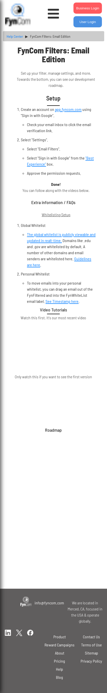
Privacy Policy (91, 661)
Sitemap (91, 652)
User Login (88, 22)
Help (59, 669)
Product (59, 636)
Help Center (15, 36)
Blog (59, 677)
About (59, 652)
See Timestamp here (62, 301)
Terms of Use (91, 644)
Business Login (87, 8)
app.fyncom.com (68, 109)
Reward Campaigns (59, 644)
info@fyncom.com (49, 602)
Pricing (59, 661)
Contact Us (91, 636)
